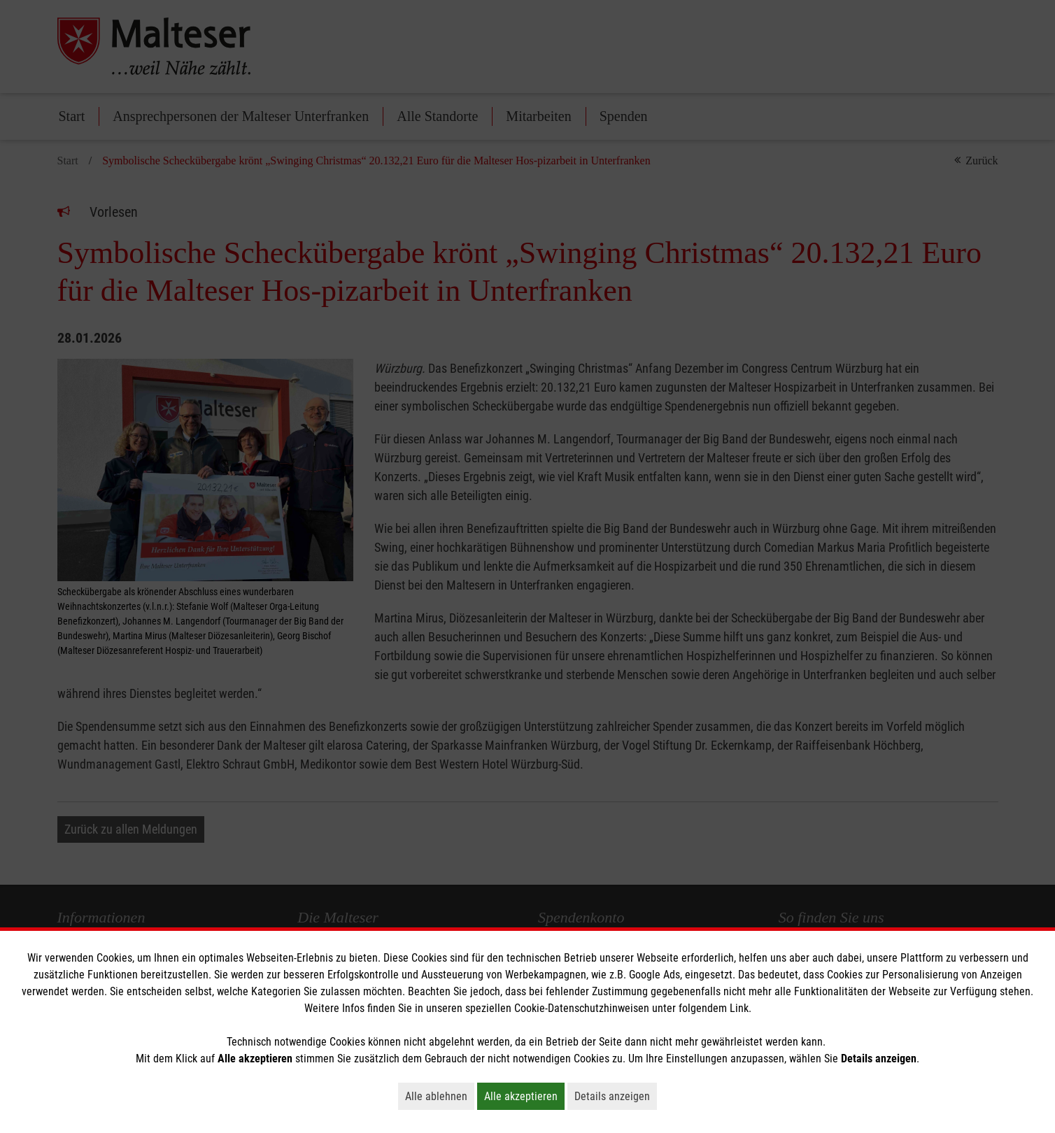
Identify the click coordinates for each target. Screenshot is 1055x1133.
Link (739, 1008)
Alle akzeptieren (524, 1096)
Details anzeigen (615, 1096)
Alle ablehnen (439, 1096)
